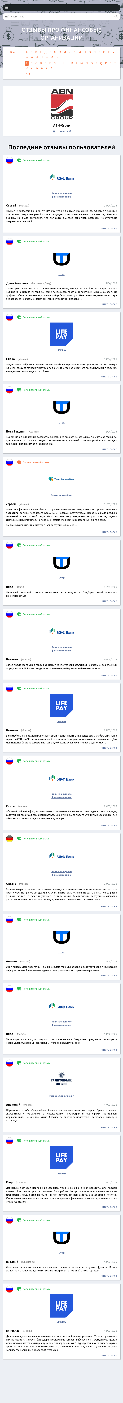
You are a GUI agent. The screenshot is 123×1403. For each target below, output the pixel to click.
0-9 (28, 74)
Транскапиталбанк (61, 495)
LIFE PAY (61, 350)
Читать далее (109, 228)
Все (12, 52)
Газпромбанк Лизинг (61, 1096)
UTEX (62, 274)
